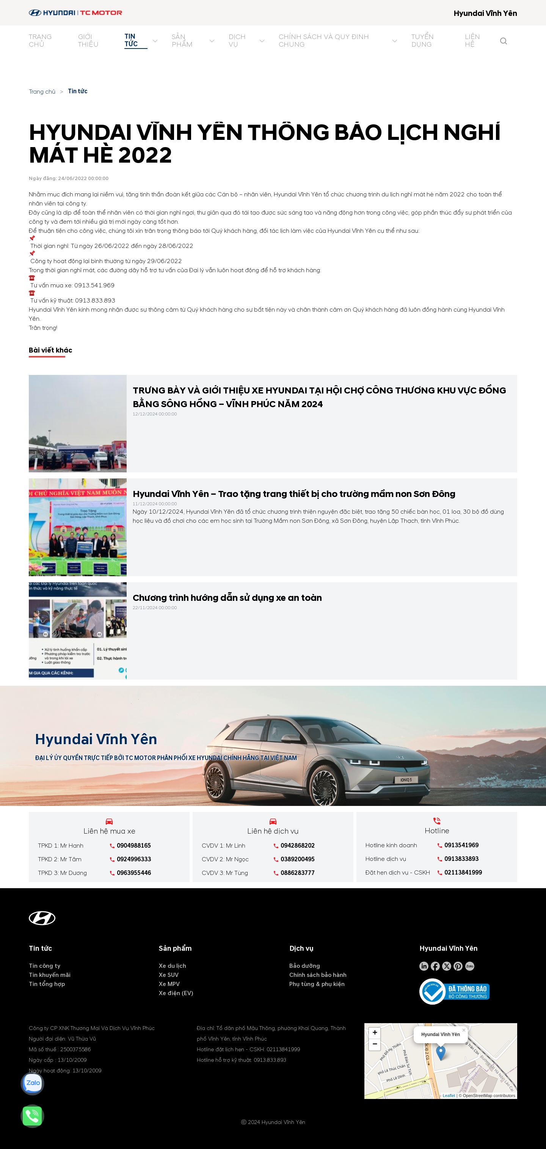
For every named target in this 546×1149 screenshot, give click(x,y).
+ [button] (374, 1033)
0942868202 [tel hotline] (298, 846)
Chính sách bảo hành (318, 975)
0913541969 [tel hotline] (461, 845)
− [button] (374, 1044)
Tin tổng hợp (47, 984)
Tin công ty (44, 966)
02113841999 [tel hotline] (463, 872)
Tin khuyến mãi (50, 975)
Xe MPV (169, 984)
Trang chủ (42, 92)
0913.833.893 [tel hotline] (95, 300)
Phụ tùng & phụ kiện (317, 984)
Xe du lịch (172, 966)
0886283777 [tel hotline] (298, 873)
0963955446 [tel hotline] (134, 873)
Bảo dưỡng (304, 966)
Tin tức (78, 91)
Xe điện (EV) (176, 993)
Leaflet (449, 1095)
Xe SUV (169, 975)
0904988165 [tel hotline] (134, 846)
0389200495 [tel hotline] (298, 859)
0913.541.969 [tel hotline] (94, 285)
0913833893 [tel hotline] (461, 859)
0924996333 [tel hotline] (134, 859)
